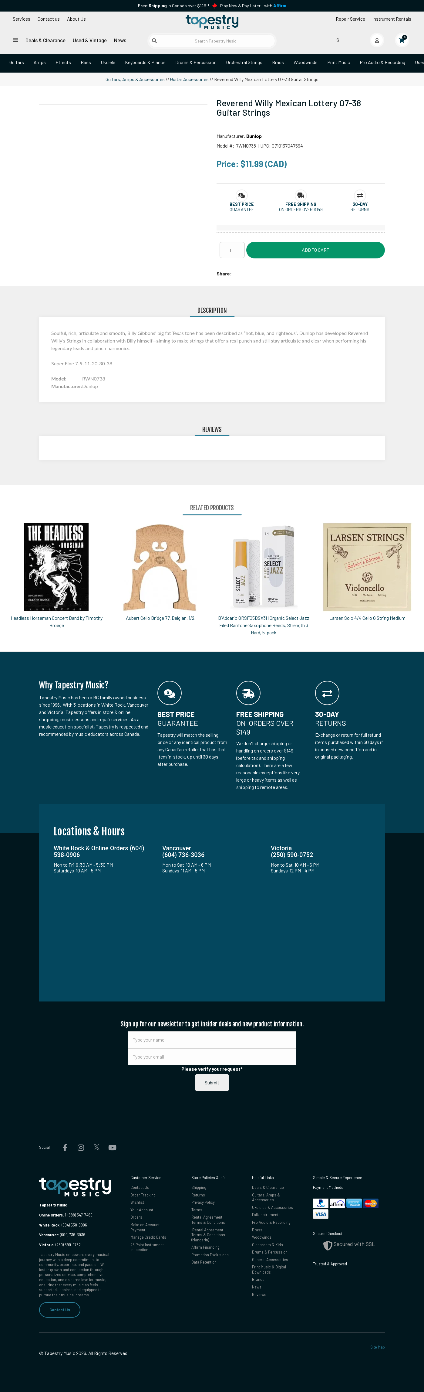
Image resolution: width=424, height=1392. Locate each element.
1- (66, 1215)
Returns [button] (360, 209)
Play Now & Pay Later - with (253, 5)
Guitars (16, 62)
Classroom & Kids (267, 1244)
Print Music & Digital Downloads (269, 1269)
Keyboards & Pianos (145, 62)
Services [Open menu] (21, 19)
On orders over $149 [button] (301, 209)
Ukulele (108, 62)
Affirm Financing (205, 1247)
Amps (40, 62)
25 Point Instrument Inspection (147, 1247)
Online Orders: (51, 1215)
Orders (136, 1217)
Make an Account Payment (145, 1227)
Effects (63, 62)
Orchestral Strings (244, 62)
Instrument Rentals (391, 19)
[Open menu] (15, 40)
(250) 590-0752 (60, 1244)
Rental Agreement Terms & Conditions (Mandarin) (208, 1234)
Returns (198, 1194)
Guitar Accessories (189, 79)
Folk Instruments (266, 1214)
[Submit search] (154, 40)
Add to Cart (315, 250)
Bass (86, 62)
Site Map (377, 1347)
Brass (278, 62)
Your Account (141, 1209)
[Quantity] (232, 250)
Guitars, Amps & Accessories (135, 79)
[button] (242, 204)
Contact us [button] (49, 19)
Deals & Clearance (45, 40)
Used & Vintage (90, 40)
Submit (212, 1082)
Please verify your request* (212, 1069)
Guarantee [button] (242, 209)
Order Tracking (143, 1194)
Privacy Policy (203, 1202)
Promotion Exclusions (210, 1254)
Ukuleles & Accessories (272, 1207)
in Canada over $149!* (173, 5)
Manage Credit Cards (148, 1237)
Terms (196, 1209)
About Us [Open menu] (76, 19)
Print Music (338, 62)
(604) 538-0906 (63, 1225)
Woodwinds (306, 62)
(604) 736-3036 (62, 1234)
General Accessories (270, 1259)
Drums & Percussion (196, 62)
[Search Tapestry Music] (212, 40)
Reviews (259, 1294)
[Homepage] (212, 22)
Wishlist (137, 1202)
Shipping (198, 1187)
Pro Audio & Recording (382, 62)
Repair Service (350, 19)
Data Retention (204, 1262)
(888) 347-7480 (80, 1215)
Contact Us (59, 1309)
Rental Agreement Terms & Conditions (208, 1220)
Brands (258, 1279)
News (120, 40)
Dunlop (254, 136)
